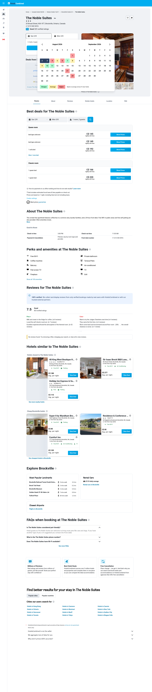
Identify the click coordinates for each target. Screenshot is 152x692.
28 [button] (67, 76)
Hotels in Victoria (33, 609)
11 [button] (52, 66)
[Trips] (3, 33)
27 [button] (62, 76)
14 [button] (67, 66)
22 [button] (72, 71)
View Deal (73, 375)
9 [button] (42, 66)
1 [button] (72, 56)
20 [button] (62, 71)
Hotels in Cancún (103, 606)
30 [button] (42, 81)
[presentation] (98, 92)
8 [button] (72, 61)
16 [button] (42, 71)
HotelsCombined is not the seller (81, 631)
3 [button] (47, 61)
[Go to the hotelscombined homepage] (16, 3)
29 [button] (72, 76)
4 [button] (52, 61)
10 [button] (47, 66)
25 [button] (52, 76)
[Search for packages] (3, 23)
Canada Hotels (36, 12)
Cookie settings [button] (32, 198)
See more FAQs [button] (64, 546)
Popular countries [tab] (48, 596)
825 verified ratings (42, 29)
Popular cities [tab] (33, 596)
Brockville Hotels (66, 12)
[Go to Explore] (3, 27)
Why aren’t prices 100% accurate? (81, 639)
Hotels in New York (104, 609)
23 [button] (42, 76)
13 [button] (62, 66)
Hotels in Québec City (105, 612)
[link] (36, 402)
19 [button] (57, 71)
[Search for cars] (3, 18)
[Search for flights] (3, 10)
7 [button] (67, 61)
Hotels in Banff (67, 612)
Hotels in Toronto (33, 615)
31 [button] (47, 81)
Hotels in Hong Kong (34, 606)
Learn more (77, 188)
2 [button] (42, 61)
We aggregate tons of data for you (81, 635)
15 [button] (72, 66)
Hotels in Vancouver (33, 612)
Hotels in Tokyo (67, 615)
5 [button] (57, 61)
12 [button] (57, 66)
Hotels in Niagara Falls (105, 615)
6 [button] (62, 61)
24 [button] (47, 76)
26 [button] (57, 76)
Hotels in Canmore (68, 606)
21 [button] (67, 71)
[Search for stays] (3, 14)
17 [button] (47, 71)
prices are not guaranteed (72, 625)
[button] (3, 3)
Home (27, 12)
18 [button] (52, 71)
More (28, 222)
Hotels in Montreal (68, 609)
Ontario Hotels (51, 12)
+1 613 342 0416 (32, 26)
